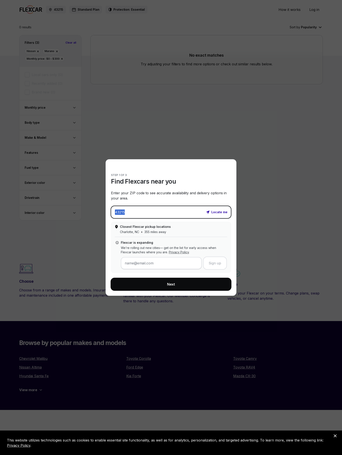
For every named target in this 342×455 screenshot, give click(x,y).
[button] (216, 212)
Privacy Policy (179, 252)
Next (171, 284)
